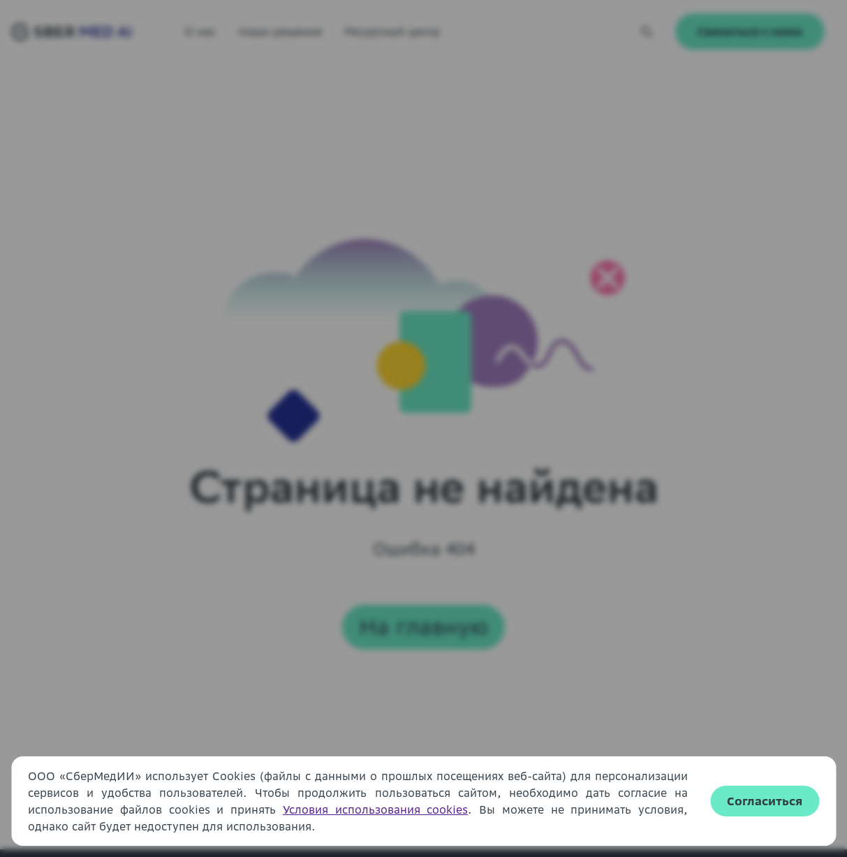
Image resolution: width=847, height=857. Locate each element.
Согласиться (764, 801)
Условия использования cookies (376, 809)
